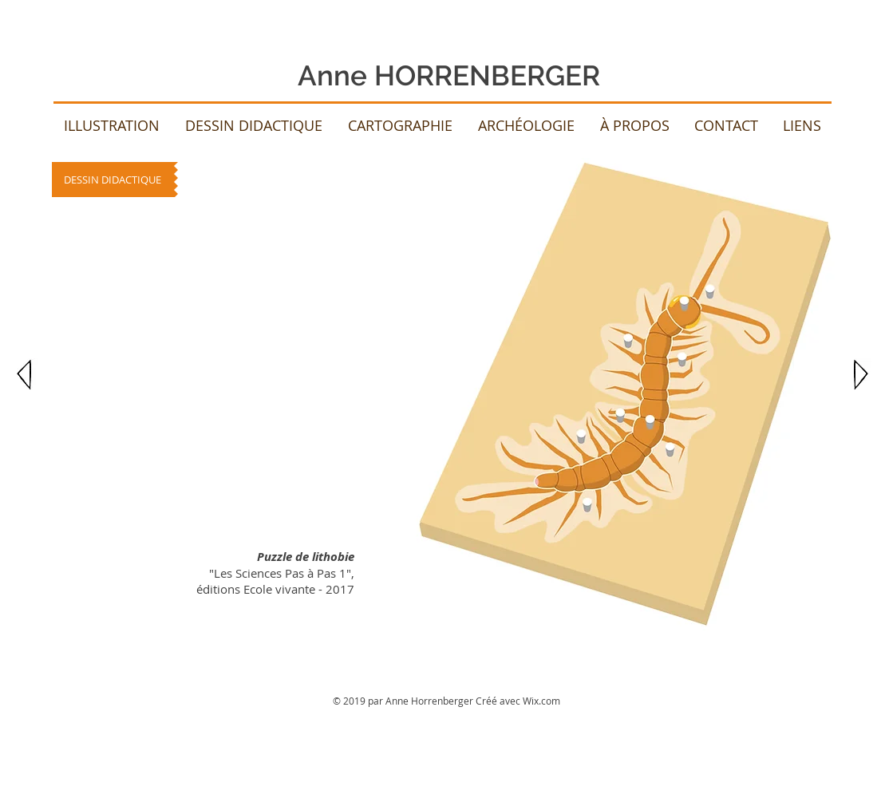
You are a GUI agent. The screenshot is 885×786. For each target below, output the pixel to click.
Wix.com (541, 700)
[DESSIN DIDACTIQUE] (113, 179)
